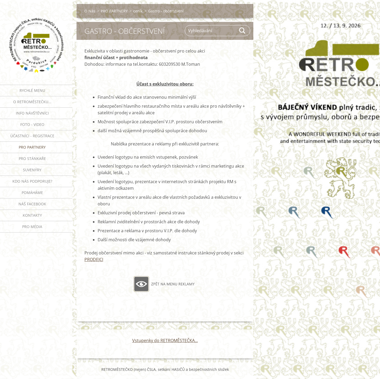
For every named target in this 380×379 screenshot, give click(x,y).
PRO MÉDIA (32, 226)
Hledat (242, 31)
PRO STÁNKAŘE (32, 158)
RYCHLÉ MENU (32, 90)
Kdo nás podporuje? (32, 181)
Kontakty (32, 215)
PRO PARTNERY (32, 147)
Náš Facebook (32, 203)
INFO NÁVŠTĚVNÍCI (32, 113)
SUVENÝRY (32, 169)
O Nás (89, 10)
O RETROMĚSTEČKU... (32, 101)
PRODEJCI (93, 259)
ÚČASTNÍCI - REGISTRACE (32, 135)
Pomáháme (32, 192)
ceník (137, 10)
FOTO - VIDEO (32, 124)
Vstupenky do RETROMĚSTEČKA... (165, 340)
